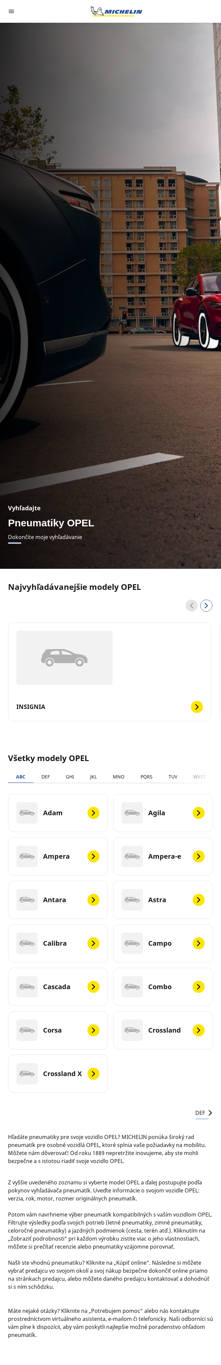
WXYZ (199, 776)
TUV (173, 776)
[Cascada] (58, 987)
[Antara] (58, 900)
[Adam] (58, 813)
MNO (119, 776)
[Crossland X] (58, 1074)
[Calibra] (58, 943)
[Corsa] (58, 1030)
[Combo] (163, 987)
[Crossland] (163, 1030)
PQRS (147, 776)
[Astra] (163, 900)
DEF (45, 776)
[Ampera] (58, 856)
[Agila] (163, 813)
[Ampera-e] (163, 856)
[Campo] (163, 943)
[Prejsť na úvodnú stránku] (116, 11)
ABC (20, 776)
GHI (70, 776)
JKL (93, 776)
